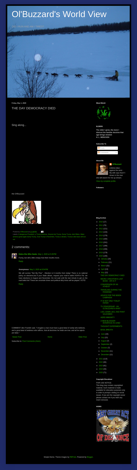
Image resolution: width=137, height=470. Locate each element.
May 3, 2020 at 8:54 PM (39, 269)
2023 (101, 366)
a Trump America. (41, 234)
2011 (101, 225)
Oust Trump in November (45, 237)
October (104, 348)
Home (50, 337)
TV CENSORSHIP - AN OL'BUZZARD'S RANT (110, 307)
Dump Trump (66, 234)
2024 (101, 369)
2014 (101, 235)
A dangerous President (26, 234)
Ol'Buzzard (116, 164)
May (103, 273)
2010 (101, 222)
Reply (21, 261)
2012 (101, 229)
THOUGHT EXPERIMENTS (111, 326)
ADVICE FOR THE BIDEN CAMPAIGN (111, 296)
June (103, 334)
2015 (101, 239)
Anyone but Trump (54, 234)
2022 (101, 362)
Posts (101, 148)
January (104, 259)
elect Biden (76, 234)
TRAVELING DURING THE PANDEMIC (111, 291)
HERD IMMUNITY (108, 317)
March (103, 266)
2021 (101, 359)
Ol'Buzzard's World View (59, 14)
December (105, 355)
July (103, 338)
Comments (103, 153)
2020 (101, 256)
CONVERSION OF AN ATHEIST (109, 285)
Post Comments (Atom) (31, 341)
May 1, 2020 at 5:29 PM (47, 254)
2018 (101, 249)
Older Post (82, 337)
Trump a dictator (61, 237)
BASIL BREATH (107, 330)
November (105, 351)
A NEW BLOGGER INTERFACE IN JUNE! (110, 322)
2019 (101, 253)
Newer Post (16, 337)
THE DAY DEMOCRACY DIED (112, 275)
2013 (101, 232)
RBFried (73, 457)
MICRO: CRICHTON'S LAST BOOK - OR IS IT (112, 280)
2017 (101, 246)
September (105, 344)
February (104, 262)
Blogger (90, 457)
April (103, 269)
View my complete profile (106, 181)
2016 (101, 242)
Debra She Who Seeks (28, 254)
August (104, 341)
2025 (101, 372)
